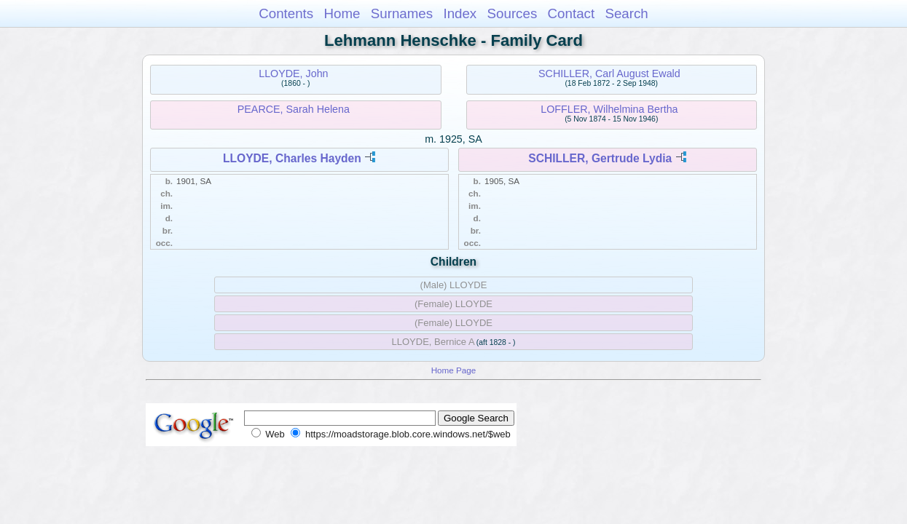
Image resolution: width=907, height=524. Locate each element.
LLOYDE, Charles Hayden (292, 158)
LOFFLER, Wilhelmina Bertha (609, 109)
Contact (571, 13)
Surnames (402, 13)
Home (341, 13)
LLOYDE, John (293, 73)
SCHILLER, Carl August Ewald (609, 73)
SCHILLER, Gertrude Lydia (600, 158)
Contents (286, 13)
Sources (512, 13)
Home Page (453, 370)
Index (459, 13)
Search (626, 13)
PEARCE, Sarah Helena (293, 109)
